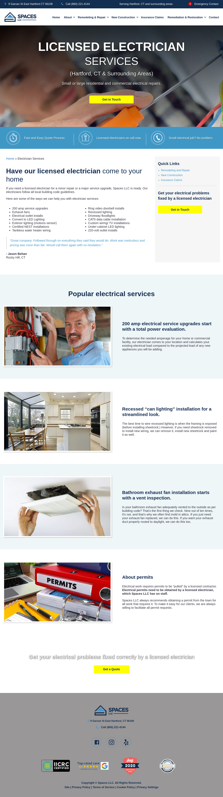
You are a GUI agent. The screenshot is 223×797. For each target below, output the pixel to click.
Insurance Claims (152, 17)
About (68, 17)
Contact (214, 17)
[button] (72, 17)
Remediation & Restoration (185, 17)
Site (67, 786)
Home (56, 17)
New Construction (123, 17)
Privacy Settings (147, 786)
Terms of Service (104, 786)
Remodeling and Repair (175, 169)
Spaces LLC (106, 782)
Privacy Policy (81, 786)
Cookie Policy (126, 786)
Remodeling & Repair (92, 17)
